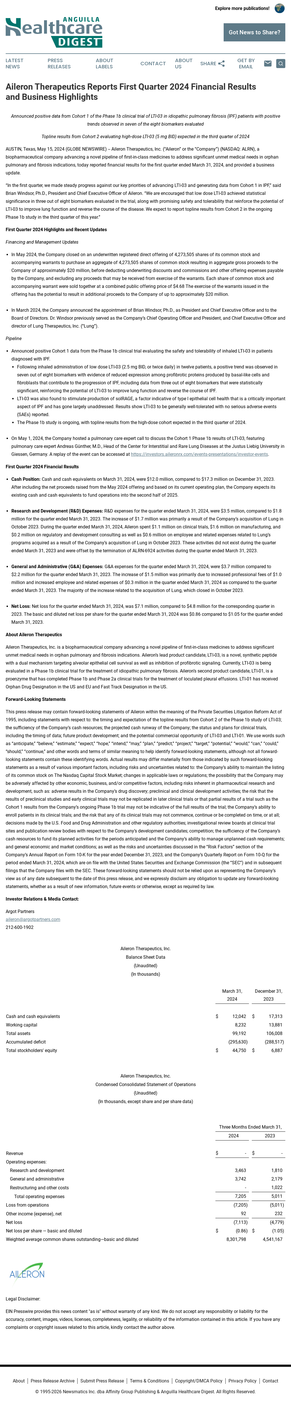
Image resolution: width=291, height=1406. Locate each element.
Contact (153, 63)
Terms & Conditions (149, 1381)
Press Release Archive (52, 1381)
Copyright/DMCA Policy (199, 1381)
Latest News (15, 63)
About (19, 1381)
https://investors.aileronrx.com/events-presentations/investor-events (199, 454)
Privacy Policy (242, 1381)
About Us (184, 63)
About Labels (104, 63)
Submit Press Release (102, 1381)
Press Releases (59, 63)
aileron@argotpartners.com (33, 919)
